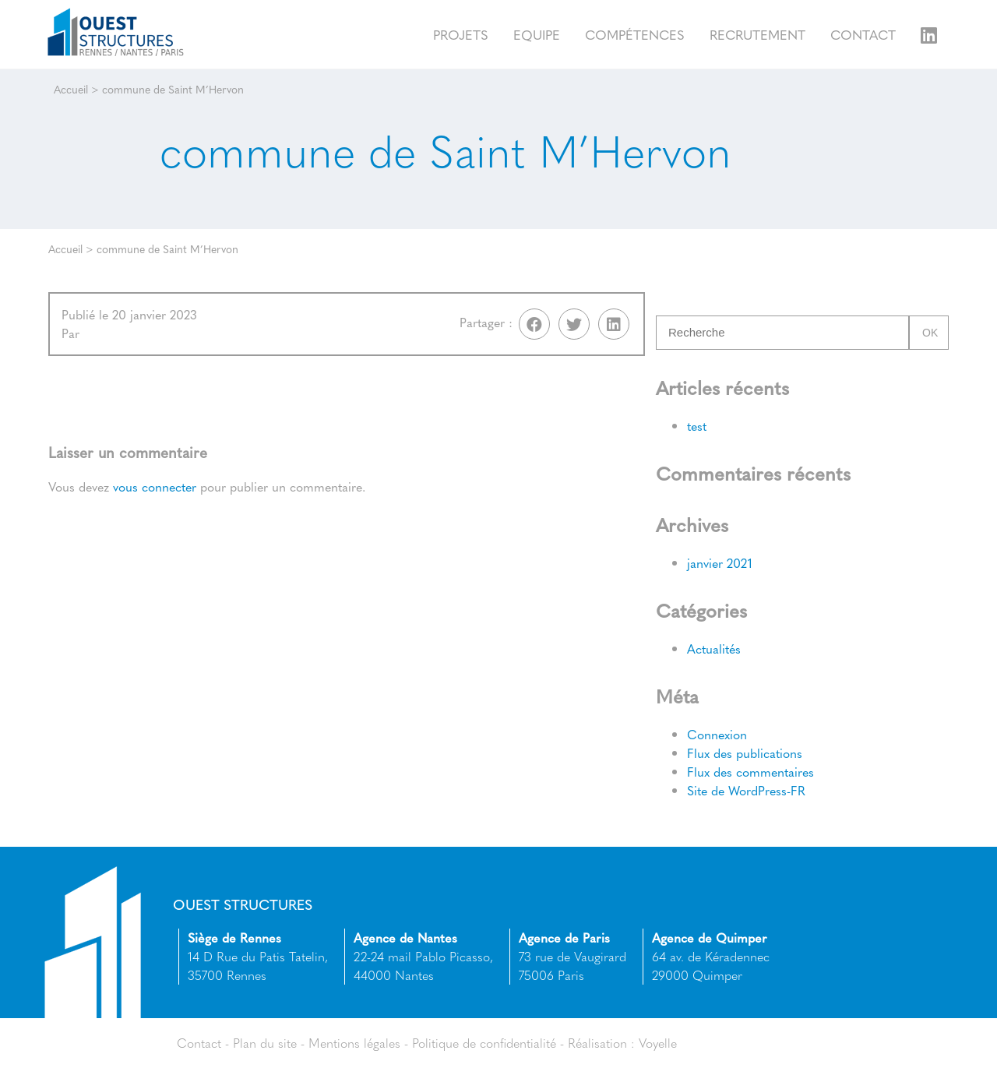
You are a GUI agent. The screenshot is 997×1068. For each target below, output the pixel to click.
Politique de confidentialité (484, 1043)
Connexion (717, 734)
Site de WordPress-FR (746, 790)
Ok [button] (930, 332)
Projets (460, 34)
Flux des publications (744, 753)
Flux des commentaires (750, 772)
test (696, 426)
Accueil (71, 89)
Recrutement (757, 34)
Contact (863, 34)
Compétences (635, 34)
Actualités (714, 648)
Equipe (536, 34)
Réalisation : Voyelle (622, 1043)
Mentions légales (354, 1043)
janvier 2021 (719, 563)
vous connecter (154, 486)
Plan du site (265, 1043)
